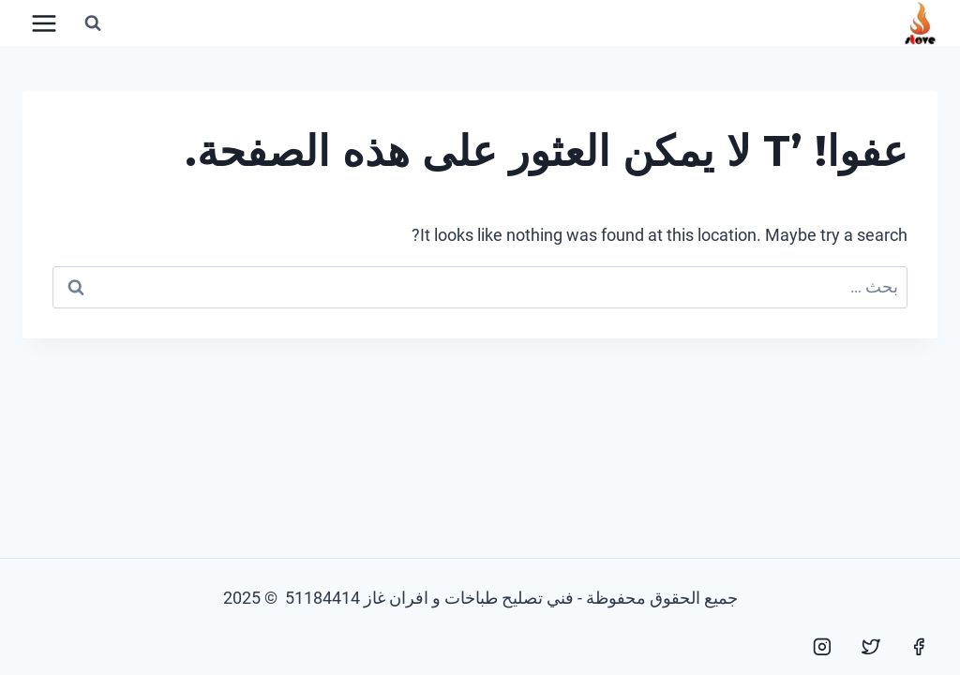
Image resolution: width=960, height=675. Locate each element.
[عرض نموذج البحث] (93, 23)
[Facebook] (919, 647)
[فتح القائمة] (44, 23)
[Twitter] (871, 647)
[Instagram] (822, 647)
